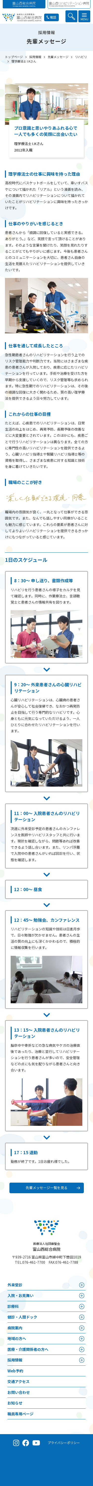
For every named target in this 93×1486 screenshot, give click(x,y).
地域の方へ (16, 1338)
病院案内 (14, 1327)
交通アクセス (18, 1381)
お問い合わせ (18, 1392)
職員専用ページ (20, 1413)
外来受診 (14, 1284)
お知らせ (14, 1402)
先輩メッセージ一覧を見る (46, 1187)
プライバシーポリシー (64, 1442)
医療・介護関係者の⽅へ (27, 1349)
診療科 (13, 1306)
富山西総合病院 (47, 1246)
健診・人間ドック (22, 1316)
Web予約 (15, 1370)
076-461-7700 (33, 1262)
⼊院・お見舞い (20, 1295)
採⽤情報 (14, 1359)
